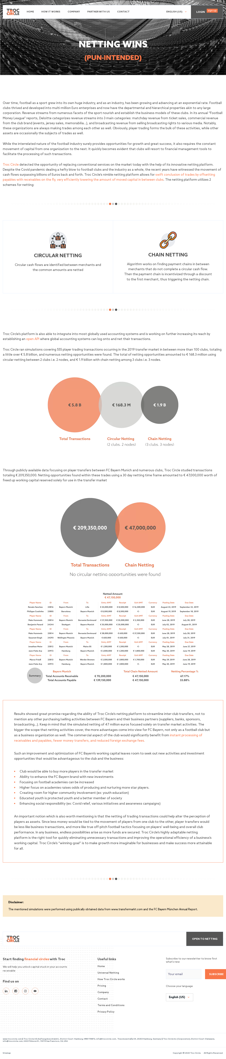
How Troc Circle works (111, 979)
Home (30, 12)
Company (74, 12)
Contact (123, 12)
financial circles (36, 959)
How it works (50, 12)
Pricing (102, 986)
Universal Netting (108, 973)
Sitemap (7, 1053)
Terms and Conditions (111, 1005)
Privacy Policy (106, 1012)
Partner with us (98, 12)
